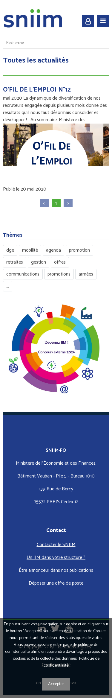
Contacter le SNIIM (56, 545)
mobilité (30, 250)
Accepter (56, 684)
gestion (38, 262)
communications (22, 274)
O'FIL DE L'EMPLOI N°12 (37, 90)
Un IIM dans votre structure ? (56, 557)
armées (86, 274)
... (7, 286)
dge (10, 250)
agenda (53, 250)
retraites (14, 262)
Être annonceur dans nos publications (56, 570)
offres (60, 262)
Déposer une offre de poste (56, 583)
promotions (58, 274)
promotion (79, 250)
